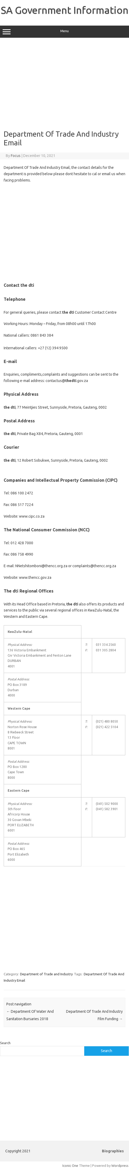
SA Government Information (64, 10)
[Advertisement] (64, 84)
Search (5, 1043)
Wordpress (119, 1165)
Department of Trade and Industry (46, 974)
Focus (16, 156)
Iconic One (70, 1165)
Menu (64, 31)
